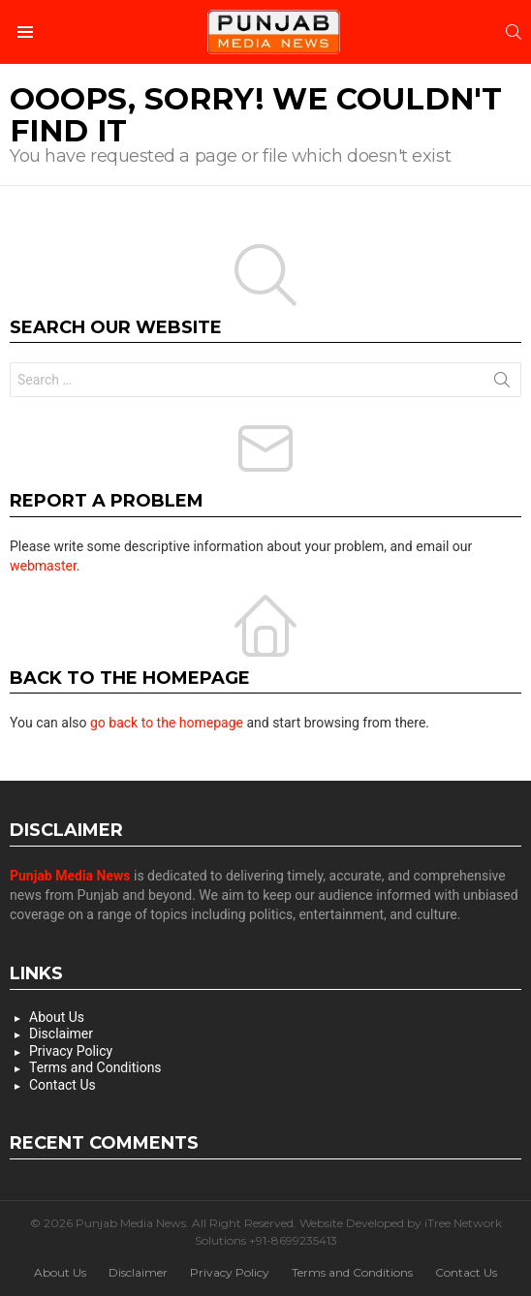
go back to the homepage (166, 722)
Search (502, 383)
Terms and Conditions (95, 1067)
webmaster (43, 565)
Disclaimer (61, 1033)
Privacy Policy (70, 1051)
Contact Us (62, 1085)
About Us (56, 1017)
